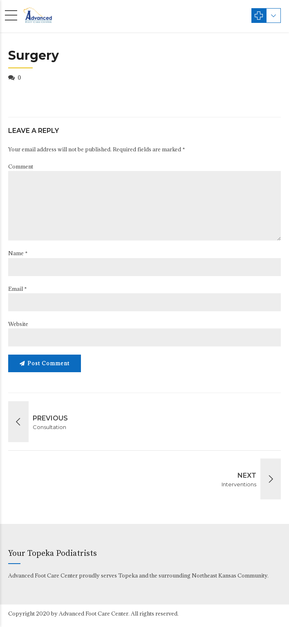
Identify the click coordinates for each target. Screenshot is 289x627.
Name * (18, 253)
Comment (20, 166)
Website (18, 324)
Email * (17, 288)
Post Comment (48, 363)
